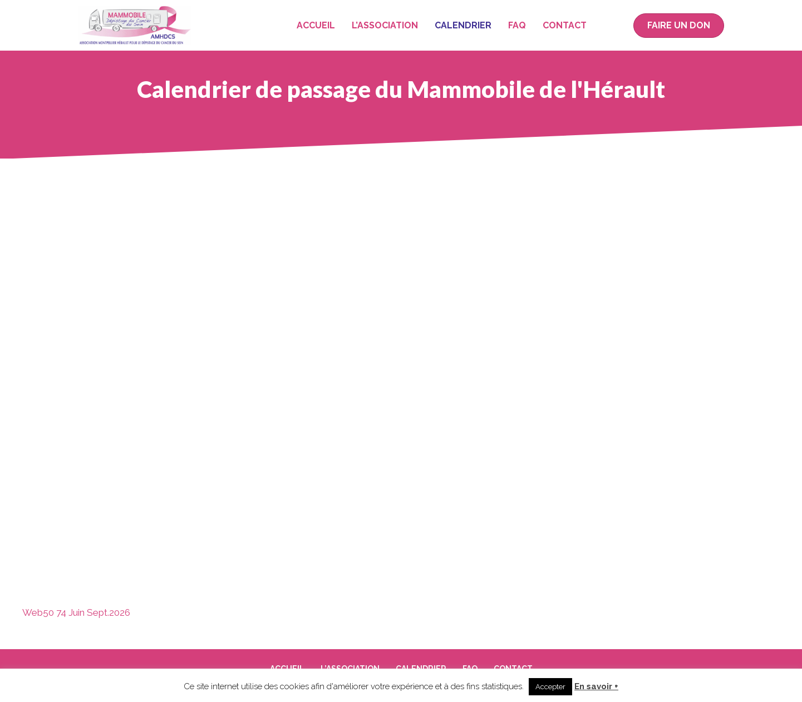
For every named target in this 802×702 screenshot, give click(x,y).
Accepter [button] (550, 687)
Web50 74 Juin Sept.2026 (76, 612)
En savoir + (596, 686)
